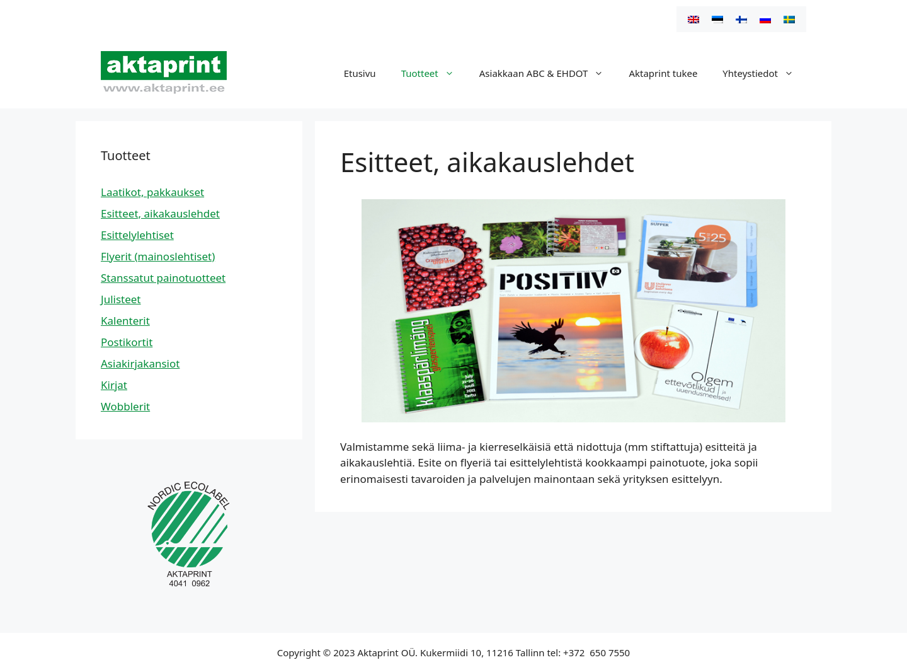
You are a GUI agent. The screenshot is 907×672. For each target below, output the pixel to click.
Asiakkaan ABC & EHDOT (548, 73)
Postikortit (126, 342)
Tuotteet (434, 73)
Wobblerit (125, 406)
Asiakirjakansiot (140, 363)
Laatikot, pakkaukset (152, 192)
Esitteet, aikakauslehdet (160, 213)
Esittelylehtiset (137, 235)
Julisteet (121, 299)
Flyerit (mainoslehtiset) (158, 256)
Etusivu (360, 73)
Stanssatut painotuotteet (163, 277)
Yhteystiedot (764, 73)
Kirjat (114, 385)
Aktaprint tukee (663, 73)
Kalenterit (125, 320)
